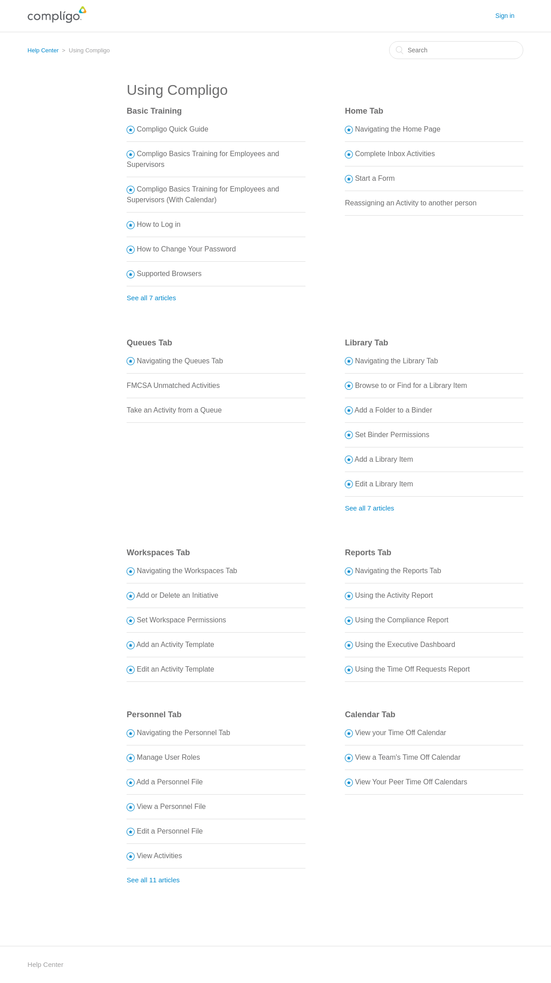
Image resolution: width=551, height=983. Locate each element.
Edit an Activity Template (175, 669)
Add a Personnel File (169, 782)
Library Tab (366, 342)
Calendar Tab (370, 714)
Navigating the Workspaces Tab (187, 570)
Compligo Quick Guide (172, 129)
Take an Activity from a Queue (174, 410)
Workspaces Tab (158, 552)
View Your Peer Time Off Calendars (411, 782)
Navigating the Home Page (398, 129)
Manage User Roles (168, 757)
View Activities (159, 856)
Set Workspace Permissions (181, 620)
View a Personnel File (171, 806)
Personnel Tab (154, 714)
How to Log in (159, 224)
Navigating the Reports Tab (398, 570)
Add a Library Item (384, 459)
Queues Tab (149, 342)
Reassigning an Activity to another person (410, 203)
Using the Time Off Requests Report (412, 669)
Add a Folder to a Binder (393, 410)
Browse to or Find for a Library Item (411, 385)
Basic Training (154, 110)
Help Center (43, 50)
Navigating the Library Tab (396, 361)
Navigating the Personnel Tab (183, 732)
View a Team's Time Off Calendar (408, 757)
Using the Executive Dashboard (405, 644)
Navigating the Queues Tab (180, 361)
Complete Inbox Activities (395, 153)
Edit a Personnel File (170, 831)
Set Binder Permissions (392, 434)
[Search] (456, 50)
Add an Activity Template (175, 644)
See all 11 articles (153, 880)
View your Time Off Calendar (400, 732)
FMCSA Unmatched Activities (173, 385)
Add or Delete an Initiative (177, 595)
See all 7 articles (151, 298)
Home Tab (364, 110)
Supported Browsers (169, 273)
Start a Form (375, 178)
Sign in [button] (505, 15)
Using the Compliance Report (402, 620)
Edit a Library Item (384, 484)
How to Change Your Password (186, 249)
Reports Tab (368, 552)
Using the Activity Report (394, 595)
